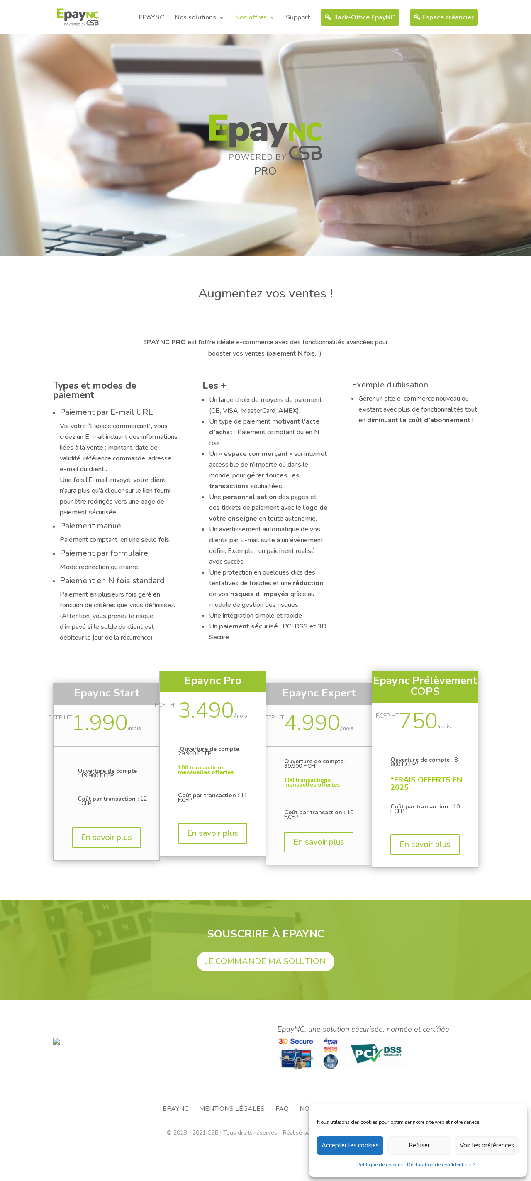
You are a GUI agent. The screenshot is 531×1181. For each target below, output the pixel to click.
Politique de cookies (380, 1165)
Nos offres (251, 18)
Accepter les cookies (350, 1145)
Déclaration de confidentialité (441, 1165)
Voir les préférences (487, 1145)
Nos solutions (195, 18)
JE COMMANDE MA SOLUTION (265, 961)
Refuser (419, 1145)
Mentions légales (232, 1145)
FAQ (282, 1145)
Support (298, 18)
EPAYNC (151, 18)
